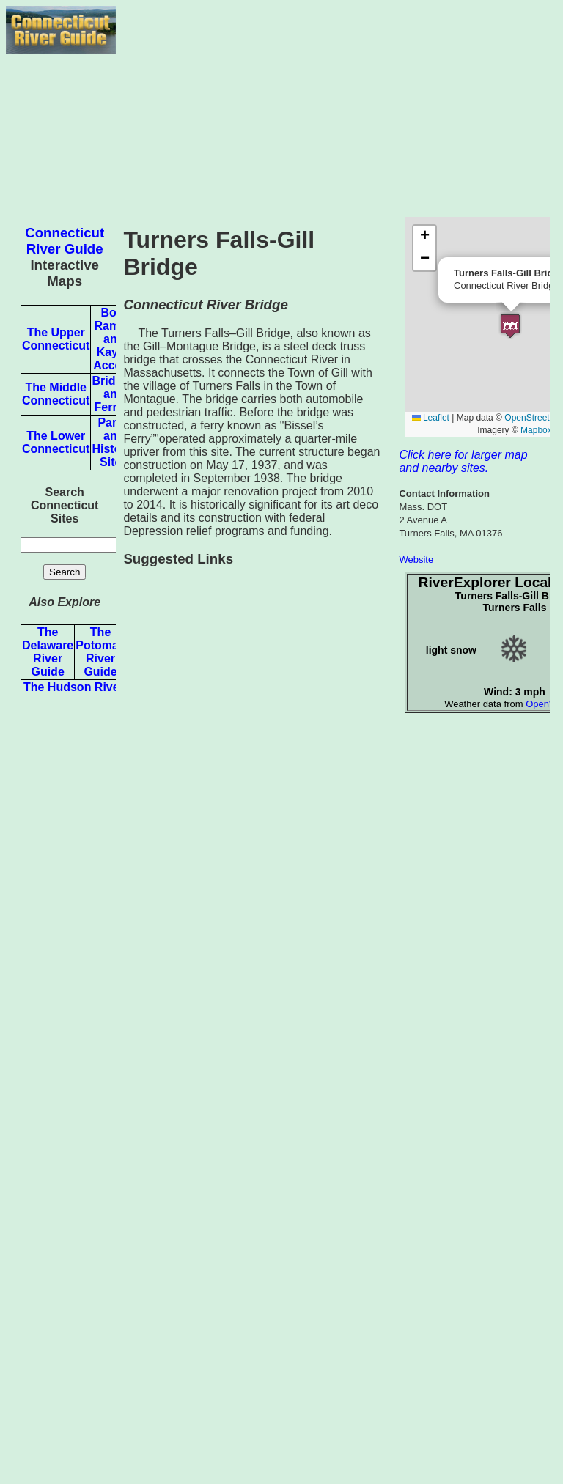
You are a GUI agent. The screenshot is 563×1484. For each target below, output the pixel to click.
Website (416, 559)
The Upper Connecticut (55, 339)
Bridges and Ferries (114, 393)
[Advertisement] (336, 108)
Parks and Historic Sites (114, 442)
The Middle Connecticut (55, 394)
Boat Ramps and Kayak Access (113, 339)
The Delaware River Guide (47, 652)
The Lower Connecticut (55, 442)
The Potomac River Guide (100, 652)
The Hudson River (73, 687)
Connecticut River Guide (64, 240)
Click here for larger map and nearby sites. (463, 461)
